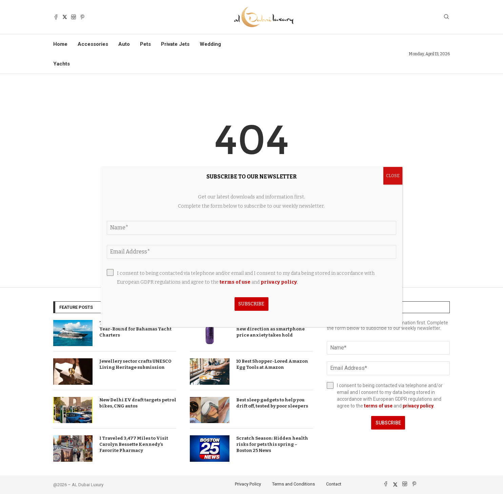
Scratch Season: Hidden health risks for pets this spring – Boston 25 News (272, 444)
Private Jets (175, 44)
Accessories (93, 44)
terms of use (378, 405)
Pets (145, 44)
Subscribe (388, 422)
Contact (333, 484)
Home (60, 44)
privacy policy (418, 405)
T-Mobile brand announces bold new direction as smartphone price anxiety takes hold (273, 329)
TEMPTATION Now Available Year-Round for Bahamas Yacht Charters (135, 329)
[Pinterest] (82, 17)
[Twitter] (64, 17)
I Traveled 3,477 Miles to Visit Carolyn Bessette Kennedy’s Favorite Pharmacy (133, 444)
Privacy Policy (248, 484)
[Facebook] (56, 17)
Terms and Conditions (293, 484)
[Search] (446, 17)
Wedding (210, 44)
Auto (124, 44)
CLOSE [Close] (393, 175)
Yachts (61, 64)
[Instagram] (73, 17)
